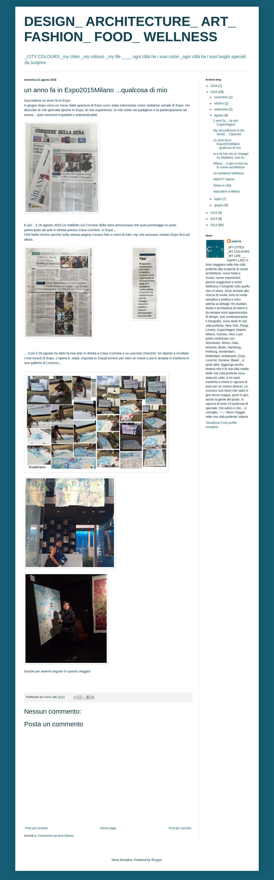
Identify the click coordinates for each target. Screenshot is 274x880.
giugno (219, 205)
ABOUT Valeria (223, 179)
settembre (221, 109)
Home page (108, 828)
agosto (219, 115)
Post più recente (36, 828)
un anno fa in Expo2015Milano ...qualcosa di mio (227, 143)
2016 (214, 92)
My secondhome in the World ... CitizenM (229, 132)
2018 (214, 86)
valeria (236, 241)
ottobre (219, 103)
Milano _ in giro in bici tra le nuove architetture (230, 165)
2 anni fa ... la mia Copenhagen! (225, 122)
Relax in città (222, 185)
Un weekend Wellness (228, 173)
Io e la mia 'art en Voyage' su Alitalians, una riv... (231, 155)
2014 (214, 218)
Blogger (156, 860)
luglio (218, 199)
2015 (214, 212)
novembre (221, 97)
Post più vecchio (180, 828)
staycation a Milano (226, 191)
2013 (214, 225)
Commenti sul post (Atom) (56, 835)
